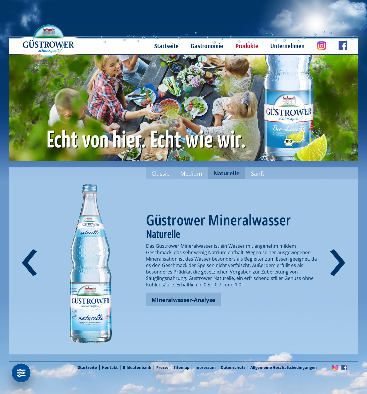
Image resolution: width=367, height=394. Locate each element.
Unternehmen (287, 46)
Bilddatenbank (137, 367)
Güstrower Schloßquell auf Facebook (336, 46)
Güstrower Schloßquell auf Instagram (315, 46)
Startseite (166, 46)
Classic (160, 173)
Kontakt (110, 367)
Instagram (335, 367)
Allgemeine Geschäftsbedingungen (283, 367)
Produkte (246, 46)
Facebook (344, 367)
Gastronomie (207, 46)
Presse (162, 367)
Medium (191, 173)
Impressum (205, 367)
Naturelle (226, 173)
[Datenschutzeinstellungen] (21, 373)
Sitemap (181, 367)
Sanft (257, 173)
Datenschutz (233, 367)
